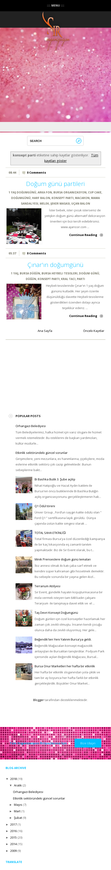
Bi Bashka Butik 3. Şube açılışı (55, 479)
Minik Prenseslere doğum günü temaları (63, 559)
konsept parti (63, 198)
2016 (13, 831)
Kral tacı (68, 279)
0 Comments (36, 172)
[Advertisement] (50, 374)
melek (44, 203)
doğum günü (89, 273)
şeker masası (60, 203)
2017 (13, 824)
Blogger (38, 700)
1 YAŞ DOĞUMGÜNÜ (22, 192)
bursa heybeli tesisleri (60, 273)
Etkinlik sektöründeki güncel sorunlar (42, 453)
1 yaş (14, 273)
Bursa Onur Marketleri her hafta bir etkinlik (65, 666)
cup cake (94, 192)
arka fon (45, 192)
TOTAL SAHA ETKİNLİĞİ (50, 533)
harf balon (41, 198)
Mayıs (18, 805)
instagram (62, 64)
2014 (13, 844)
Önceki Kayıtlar (93, 331)
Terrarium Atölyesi (47, 586)
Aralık (18, 785)
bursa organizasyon (70, 192)
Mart (17, 811)
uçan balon (80, 203)
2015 (13, 837)
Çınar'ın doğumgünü (55, 264)
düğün (31, 279)
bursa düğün (30, 273)
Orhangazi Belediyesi (31, 426)
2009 (13, 851)
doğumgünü (21, 198)
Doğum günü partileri (55, 183)
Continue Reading (83, 235)
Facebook (52, 64)
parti (81, 279)
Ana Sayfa (45, 331)
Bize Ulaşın (87, 743)
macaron (82, 198)
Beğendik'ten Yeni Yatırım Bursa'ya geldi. (63, 639)
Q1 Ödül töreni (45, 506)
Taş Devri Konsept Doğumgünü (56, 612)
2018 (13, 779)
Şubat (18, 818)
